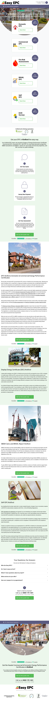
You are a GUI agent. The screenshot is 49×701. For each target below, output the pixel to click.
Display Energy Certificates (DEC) (28, 293)
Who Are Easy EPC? (6, 565)
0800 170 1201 (28, 593)
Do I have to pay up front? (8, 569)
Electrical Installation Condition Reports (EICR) (35, 302)
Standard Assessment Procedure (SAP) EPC (25, 292)
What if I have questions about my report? (12, 572)
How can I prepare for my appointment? (12, 580)
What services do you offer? (9, 576)
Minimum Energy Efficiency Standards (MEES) (13, 306)
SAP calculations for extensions (8, 511)
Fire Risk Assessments (18, 302)
